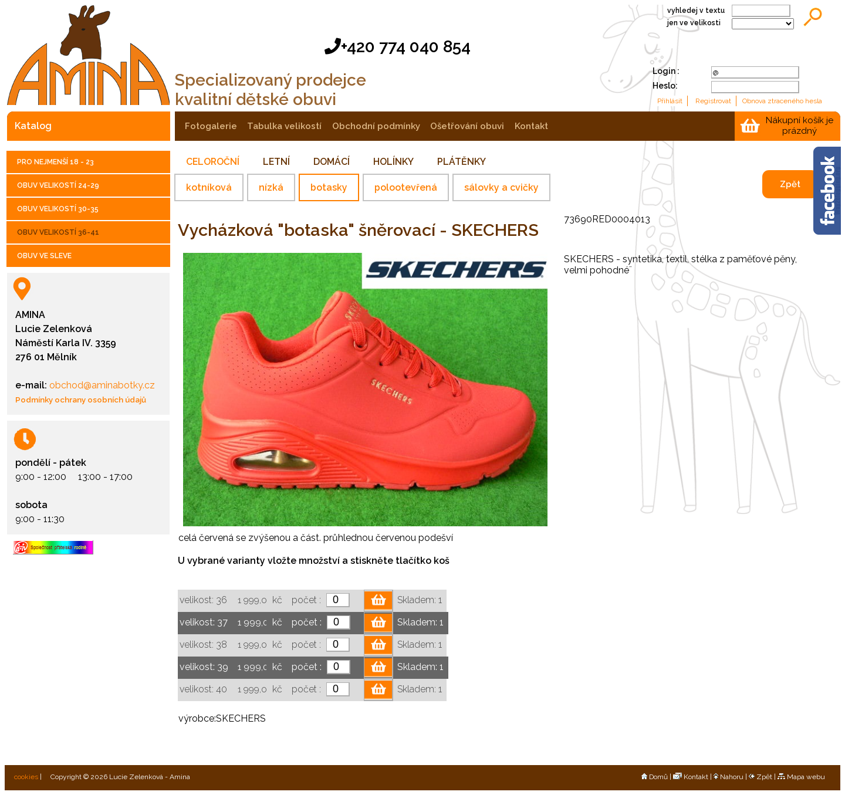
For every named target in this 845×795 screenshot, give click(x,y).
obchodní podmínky (376, 126)
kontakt (531, 126)
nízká (271, 187)
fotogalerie (211, 126)
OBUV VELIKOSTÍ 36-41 (58, 232)
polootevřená (405, 187)
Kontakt (690, 777)
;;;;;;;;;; (763, 23)
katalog (33, 125)
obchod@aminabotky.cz (101, 385)
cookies (25, 777)
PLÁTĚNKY (461, 161)
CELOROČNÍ (212, 161)
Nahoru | (731, 777)
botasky (328, 187)
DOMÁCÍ (331, 161)
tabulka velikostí (284, 126)
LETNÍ (276, 161)
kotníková (209, 187)
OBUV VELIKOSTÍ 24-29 (58, 185)
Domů (654, 777)
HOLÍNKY (393, 161)
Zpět (790, 184)
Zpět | (763, 777)
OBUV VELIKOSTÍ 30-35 (58, 209)
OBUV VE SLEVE (44, 256)
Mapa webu (801, 777)
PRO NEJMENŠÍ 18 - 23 (55, 162)
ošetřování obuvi (467, 126)
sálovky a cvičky (501, 187)
